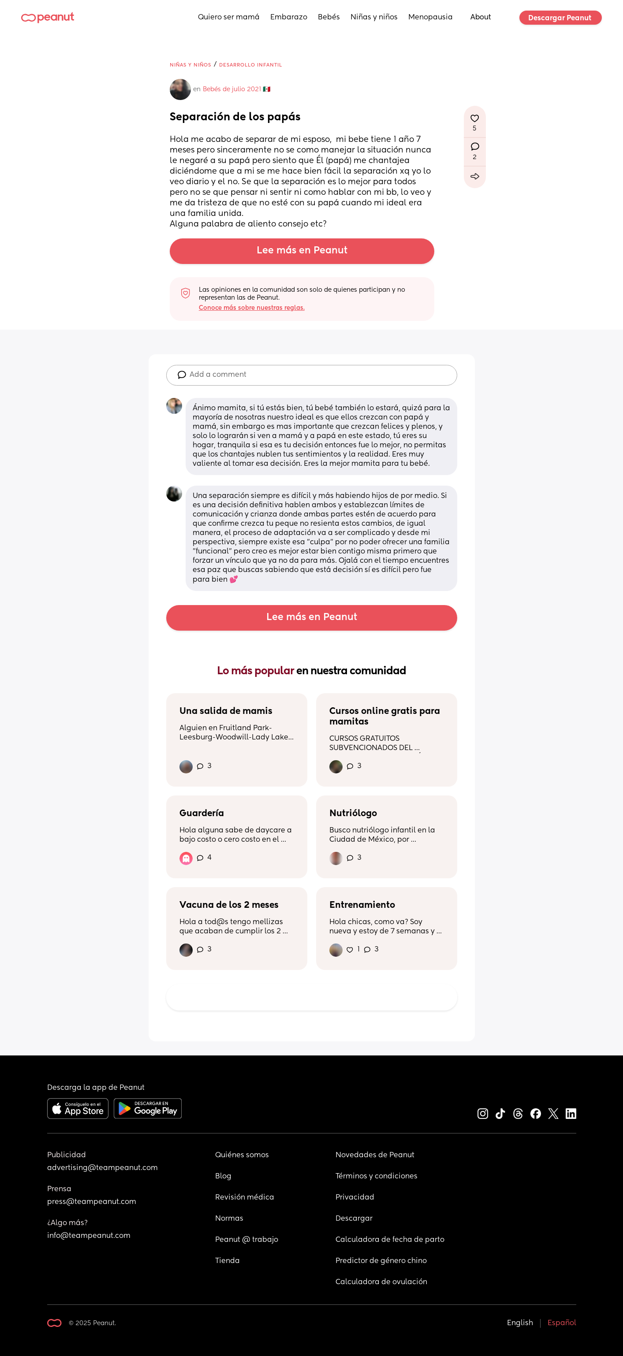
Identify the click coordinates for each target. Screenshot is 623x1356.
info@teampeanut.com (89, 1236)
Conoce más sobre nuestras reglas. (252, 308)
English (520, 1323)
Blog (223, 1176)
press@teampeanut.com (91, 1202)
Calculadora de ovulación (381, 1282)
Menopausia (430, 17)
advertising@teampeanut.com (102, 1168)
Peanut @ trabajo (246, 1240)
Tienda (227, 1261)
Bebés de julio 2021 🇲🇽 (236, 89)
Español (562, 1323)
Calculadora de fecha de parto (390, 1240)
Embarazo (288, 17)
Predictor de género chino (381, 1261)
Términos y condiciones (377, 1176)
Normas (229, 1218)
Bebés (329, 17)
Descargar (354, 1218)
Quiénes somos (242, 1155)
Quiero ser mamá (229, 17)
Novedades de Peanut (375, 1155)
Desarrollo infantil (250, 65)
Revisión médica (244, 1197)
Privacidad (355, 1197)
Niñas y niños (374, 17)
